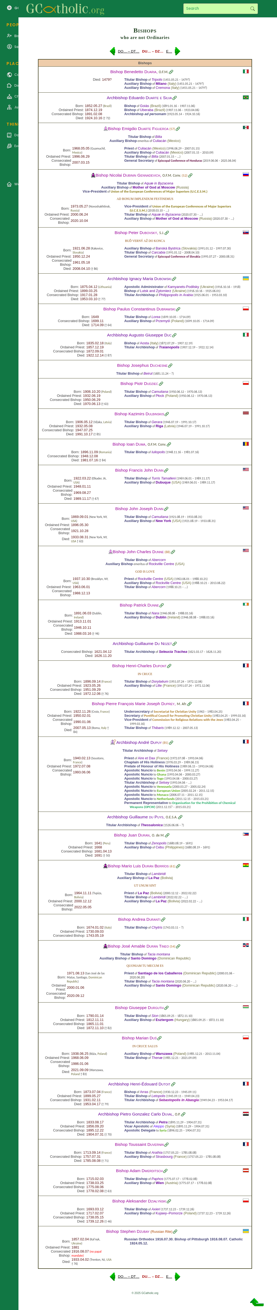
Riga (159, 426)
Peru (107, 843)
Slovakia (78, 252)
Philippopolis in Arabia (176, 295)
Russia (182, 187)
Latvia (107, 422)
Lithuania (105, 287)
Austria (171, 1183)
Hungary (181, 1020)
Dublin (161, 617)
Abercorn (159, 560)
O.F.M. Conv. (171, 175)
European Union (168, 791)
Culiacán (159, 141)
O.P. (178, 1114)
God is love (145, 571)
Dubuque (163, 482)
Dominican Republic (174, 958)
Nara (155, 613)
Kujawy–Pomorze (169, 1213)
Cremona (163, 88)
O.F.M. (163, 72)
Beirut (147, 373)
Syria (170, 1126)
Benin (161, 770)
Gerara (157, 422)
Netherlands (166, 799)
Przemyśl (163, 321)
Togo (160, 778)
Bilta (158, 137)
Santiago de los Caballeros (160, 973)
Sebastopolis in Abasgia (179, 1100)
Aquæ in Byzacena (158, 183)
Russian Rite (161, 1232)
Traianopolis (169, 347)
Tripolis (157, 79)
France (106, 681)
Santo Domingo (144, 958)
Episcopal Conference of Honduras (180, 161)
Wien (160, 1183)
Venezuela (164, 786)
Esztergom (164, 1020)
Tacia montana (158, 954)
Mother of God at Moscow (154, 187)
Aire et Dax (146, 758)
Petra (163, 1122)
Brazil (107, 106)
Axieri (156, 1209)
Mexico (173, 141)
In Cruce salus (145, 1046)
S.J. (161, 233)
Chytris (157, 927)
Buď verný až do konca (145, 240)
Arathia (157, 1152)
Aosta (144, 343)
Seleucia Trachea (173, 652)
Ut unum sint (145, 885)
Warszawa (164, 1054)
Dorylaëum (160, 681)
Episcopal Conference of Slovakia (179, 256)
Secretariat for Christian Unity (175, 711)
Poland (177, 321)
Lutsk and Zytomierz (155, 291)
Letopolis (158, 1096)
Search (252, 8)
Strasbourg (164, 1157)
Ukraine (207, 287)
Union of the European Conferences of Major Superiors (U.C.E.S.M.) (159, 191)
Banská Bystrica (168, 248)
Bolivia (167, 878)
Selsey (162, 750)
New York (163, 521)
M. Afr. (182, 704)
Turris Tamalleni (164, 478)
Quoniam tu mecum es (145, 965)
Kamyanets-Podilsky (183, 287)
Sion (155, 1016)
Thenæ (157, 1058)
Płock (160, 396)
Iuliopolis (158, 452)
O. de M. (158, 835)
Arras (144, 1092)
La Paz (154, 878)
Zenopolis (159, 843)
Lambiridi (159, 874)
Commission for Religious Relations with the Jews (187, 720)
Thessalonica (152, 825)
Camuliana (160, 392)
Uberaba (146, 110)
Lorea (156, 317)
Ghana (161, 774)
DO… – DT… (128, 51)
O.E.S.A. (171, 817)
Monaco (163, 795)
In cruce (145, 674)
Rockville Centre (161, 564)
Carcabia (158, 252)
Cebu (160, 847)
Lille (159, 685)
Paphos (157, 1179)
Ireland (78, 617)
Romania (105, 452)
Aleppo (158, 1126)
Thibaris (158, 728)
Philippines (174, 847)
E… (169, 51)
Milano (161, 84)
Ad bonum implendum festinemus (145, 198)
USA (76, 482)
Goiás (144, 106)
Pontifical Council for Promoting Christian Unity (178, 716)
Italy (172, 84)
